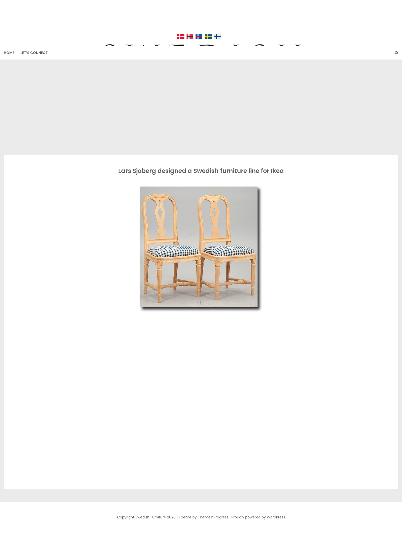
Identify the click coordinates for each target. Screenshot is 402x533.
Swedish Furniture (201, 20)
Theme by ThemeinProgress (203, 517)
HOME (9, 52)
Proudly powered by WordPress (258, 517)
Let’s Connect (34, 52)
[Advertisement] (201, 107)
